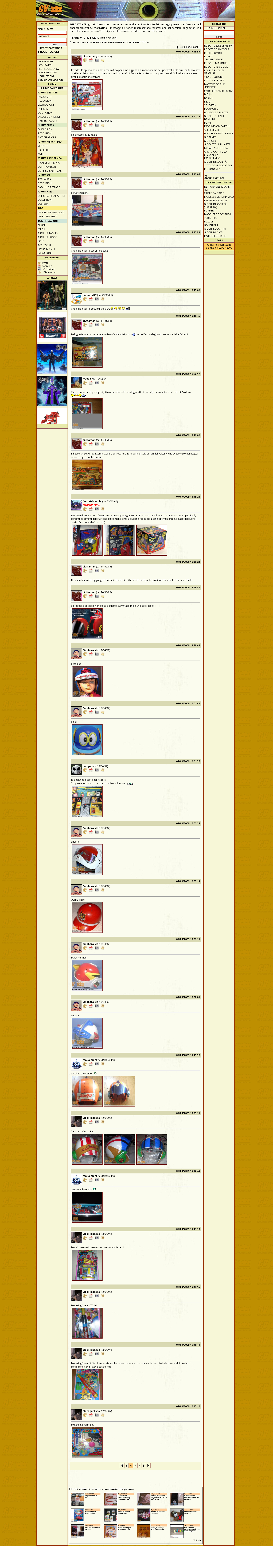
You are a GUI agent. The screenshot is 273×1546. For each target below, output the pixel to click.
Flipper (209, 210)
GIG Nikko (210, 137)
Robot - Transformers (214, 58)
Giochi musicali (214, 232)
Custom (43, 203)
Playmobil (211, 108)
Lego (207, 101)
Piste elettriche (215, 236)
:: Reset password (50, 48)
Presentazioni (47, 120)
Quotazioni (45, 112)
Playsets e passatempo (212, 157)
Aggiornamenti (48, 216)
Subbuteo (210, 217)
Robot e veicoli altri (218, 66)
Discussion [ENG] (49, 116)
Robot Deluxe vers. (217, 49)
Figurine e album (215, 200)
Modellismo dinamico (219, 196)
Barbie (208, 98)
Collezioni (45, 199)
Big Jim (208, 94)
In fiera (43, 108)
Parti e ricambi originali (214, 72)
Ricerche (43, 149)
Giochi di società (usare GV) (215, 205)
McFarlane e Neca (216, 148)
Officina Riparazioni (51, 196)
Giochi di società (215, 161)
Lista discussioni (189, 46)
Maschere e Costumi (217, 214)
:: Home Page (45, 61)
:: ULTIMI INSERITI (214, 28)
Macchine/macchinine (218, 133)
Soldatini (210, 105)
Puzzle (208, 221)
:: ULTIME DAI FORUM (50, 88)
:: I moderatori (47, 72)
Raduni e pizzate (49, 187)
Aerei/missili (212, 129)
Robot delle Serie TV (218, 45)
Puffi (207, 122)
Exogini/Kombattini (217, 126)
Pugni (41, 225)
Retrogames (212, 169)
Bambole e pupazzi (216, 112)
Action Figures (214, 80)
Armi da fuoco (47, 237)
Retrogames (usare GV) (216, 188)
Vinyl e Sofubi (213, 76)
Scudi (41, 241)
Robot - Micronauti (217, 63)
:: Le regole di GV (48, 68)
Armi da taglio (48, 233)
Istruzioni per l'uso (51, 212)
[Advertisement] (170, 9)
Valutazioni (46, 104)
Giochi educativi (215, 228)
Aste (41, 154)
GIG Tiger (210, 140)
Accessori (44, 245)
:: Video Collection (50, 79)
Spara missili (46, 249)
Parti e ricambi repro (218, 90)
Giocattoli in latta (217, 144)
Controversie (47, 166)
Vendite (43, 146)
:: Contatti (44, 65)
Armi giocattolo (215, 151)
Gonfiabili (211, 225)
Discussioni (45, 96)
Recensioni (45, 100)
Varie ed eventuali (50, 170)
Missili (42, 229)
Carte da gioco (214, 193)
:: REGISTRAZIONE (49, 51)
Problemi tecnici (49, 162)
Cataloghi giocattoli (218, 165)
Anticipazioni (47, 137)
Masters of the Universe (214, 85)
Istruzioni (45, 253)
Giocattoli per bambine (214, 117)
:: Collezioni (45, 76)
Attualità (44, 179)
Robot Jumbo (213, 53)
